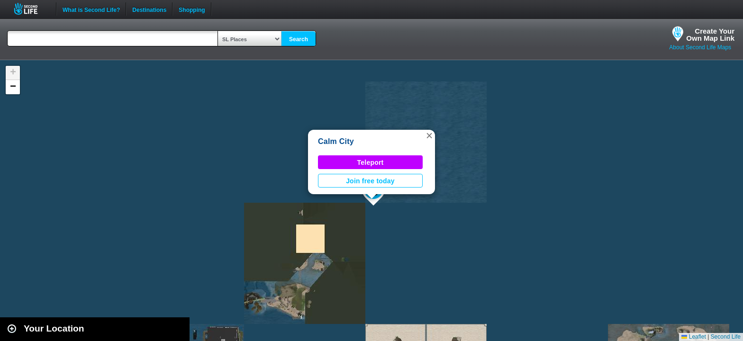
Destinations (149, 9)
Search (298, 39)
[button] (429, 135)
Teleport (370, 162)
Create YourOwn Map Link (710, 34)
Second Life (31, 8)
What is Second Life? (91, 9)
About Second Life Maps (700, 47)
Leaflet (693, 336)
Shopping (192, 9)
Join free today (370, 181)
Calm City (336, 141)
